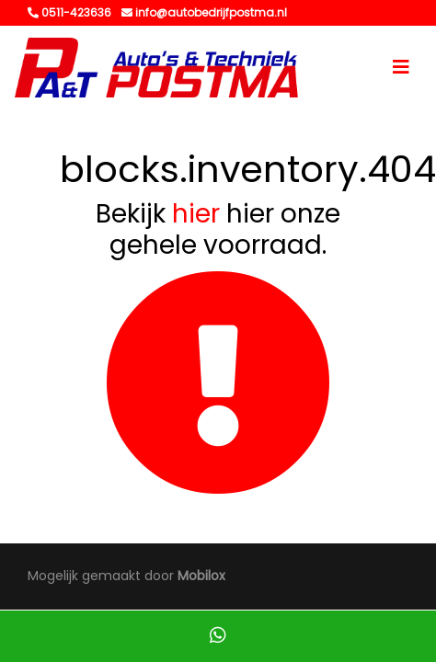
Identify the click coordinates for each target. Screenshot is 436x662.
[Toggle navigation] (401, 67)
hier (196, 214)
